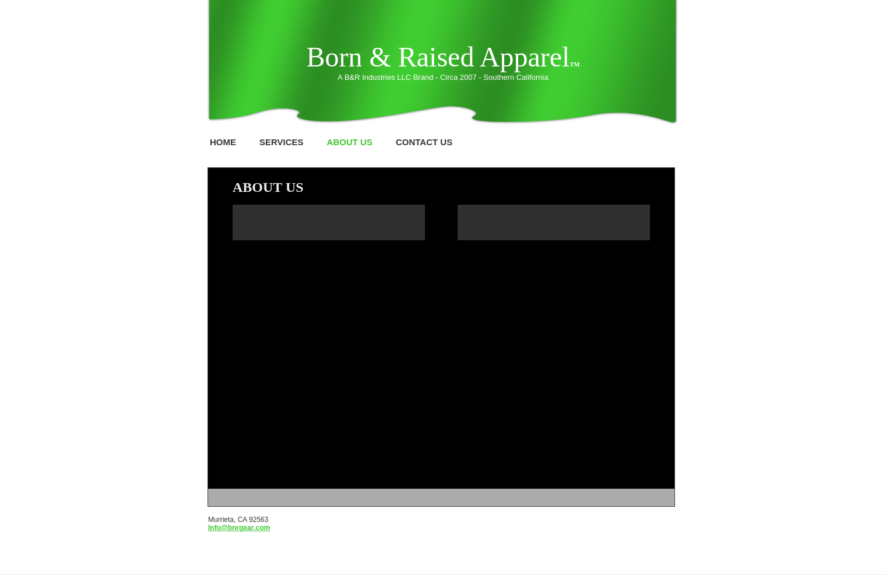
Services (281, 142)
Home (223, 142)
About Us (349, 142)
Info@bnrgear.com (239, 528)
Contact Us (424, 142)
